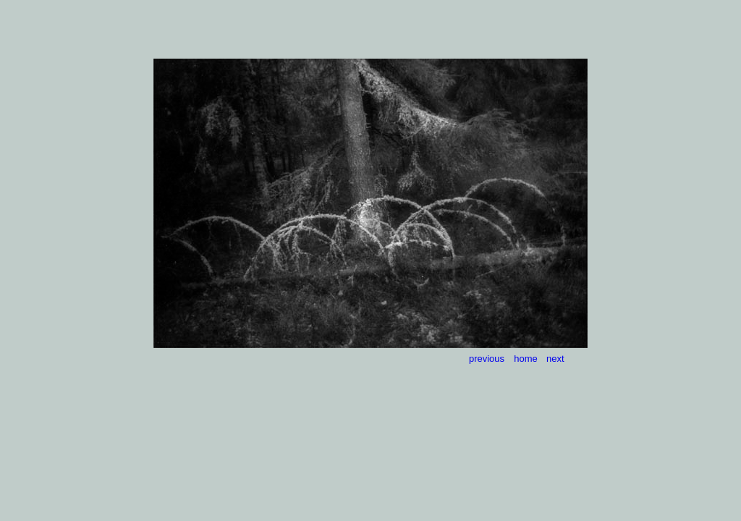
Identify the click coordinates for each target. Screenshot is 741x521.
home (526, 358)
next (555, 358)
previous (486, 358)
